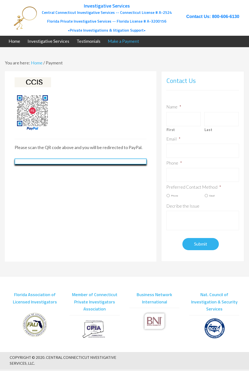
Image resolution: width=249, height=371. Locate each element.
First (171, 128)
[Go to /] (93, 17)
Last (209, 128)
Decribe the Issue (182, 201)
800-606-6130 (225, 16)
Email (173, 137)
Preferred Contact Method (193, 182)
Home (37, 62)
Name (173, 106)
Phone (174, 160)
